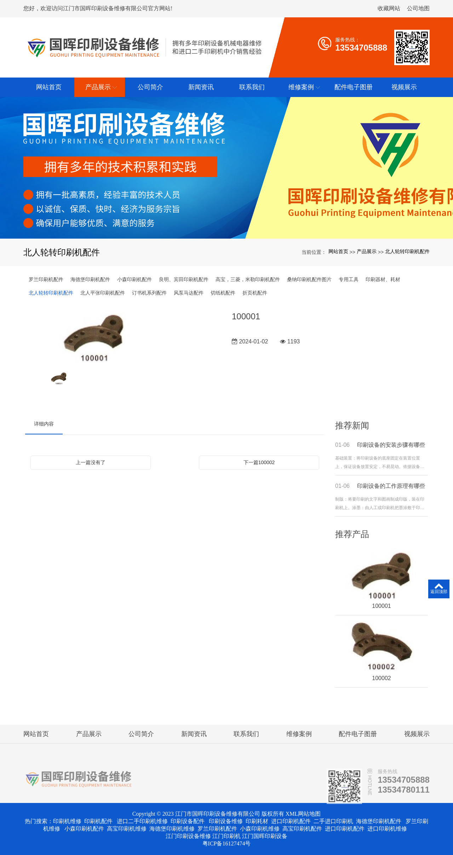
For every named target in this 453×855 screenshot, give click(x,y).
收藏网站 (389, 8)
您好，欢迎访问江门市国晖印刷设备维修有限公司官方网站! (97, 8)
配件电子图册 (358, 733)
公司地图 (418, 8)
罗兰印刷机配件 (46, 279)
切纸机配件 (223, 293)
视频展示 (417, 733)
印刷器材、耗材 (383, 279)
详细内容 (44, 424)
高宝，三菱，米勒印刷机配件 (248, 279)
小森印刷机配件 (134, 279)
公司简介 (141, 733)
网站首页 (338, 251)
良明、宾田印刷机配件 (183, 279)
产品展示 (367, 251)
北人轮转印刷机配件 (407, 251)
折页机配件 (254, 293)
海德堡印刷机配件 (90, 279)
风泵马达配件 (188, 293)
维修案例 (299, 733)
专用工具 (349, 279)
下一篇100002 (259, 462)
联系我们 (246, 733)
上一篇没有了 (90, 462)
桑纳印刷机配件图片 (309, 279)
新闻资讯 (194, 733)
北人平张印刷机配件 (102, 293)
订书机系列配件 (149, 293)
